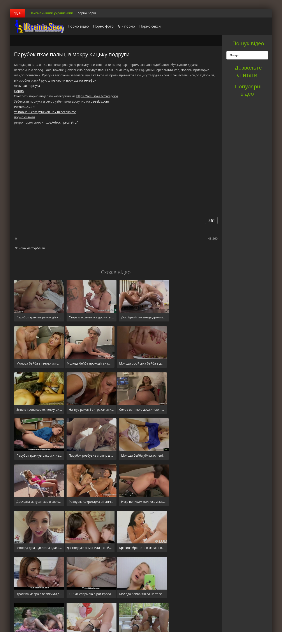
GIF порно (125, 26)
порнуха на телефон (81, 80)
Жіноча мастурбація (30, 248)
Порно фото (102, 26)
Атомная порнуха (27, 86)
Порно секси (149, 26)
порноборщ (37, 26)
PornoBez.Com (24, 107)
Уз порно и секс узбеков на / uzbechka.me (45, 112)
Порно (19, 91)
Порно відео (77, 26)
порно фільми (24, 117)
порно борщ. (87, 13)
